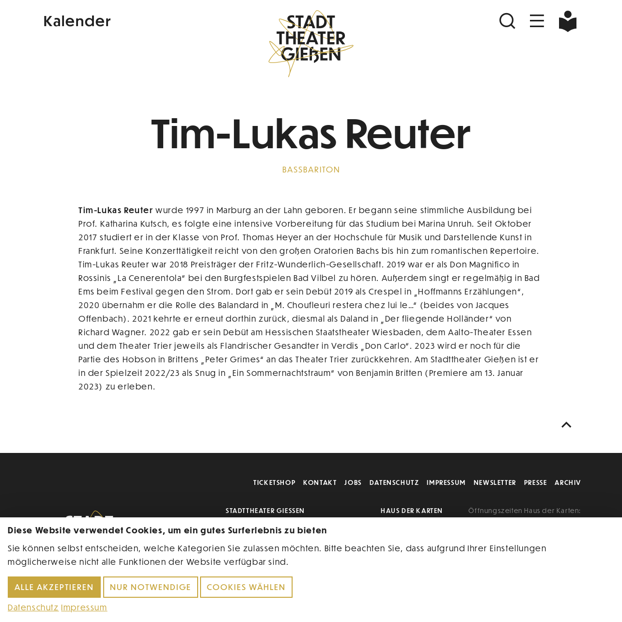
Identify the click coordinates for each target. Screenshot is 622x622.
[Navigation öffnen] (537, 21)
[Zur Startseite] (311, 41)
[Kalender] (131, 19)
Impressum (446, 482)
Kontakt (320, 482)
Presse (535, 482)
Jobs (352, 482)
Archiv (568, 482)
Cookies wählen (246, 587)
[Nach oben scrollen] (568, 425)
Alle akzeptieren (54, 587)
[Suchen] (508, 21)
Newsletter (495, 482)
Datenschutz (395, 482)
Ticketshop (274, 482)
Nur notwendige (150, 587)
